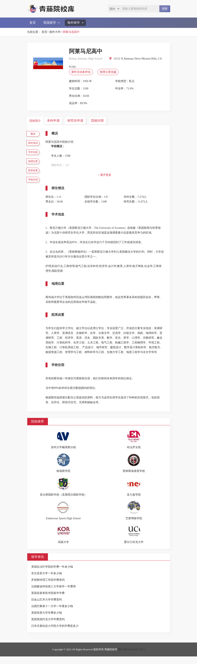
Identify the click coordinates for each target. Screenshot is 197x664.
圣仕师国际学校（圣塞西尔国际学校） (63, 502)
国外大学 (54, 31)
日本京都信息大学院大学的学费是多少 (55, 633)
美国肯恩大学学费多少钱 (46, 620)
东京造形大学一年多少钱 (46, 580)
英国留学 (51, 22)
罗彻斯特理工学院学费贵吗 (48, 587)
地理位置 (35, 169)
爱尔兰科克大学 (134, 549)
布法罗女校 (134, 454)
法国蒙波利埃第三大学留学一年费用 (53, 594)
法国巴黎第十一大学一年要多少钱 (52, 613)
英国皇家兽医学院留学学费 (48, 600)
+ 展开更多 (106, 174)
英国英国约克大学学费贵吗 (48, 626)
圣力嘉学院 (134, 502)
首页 (32, 22)
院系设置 (35, 180)
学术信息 (35, 157)
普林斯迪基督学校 (134, 478)
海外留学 (75, 22)
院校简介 (36, 120)
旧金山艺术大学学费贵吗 (46, 607)
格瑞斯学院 (63, 478)
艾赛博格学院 (133, 525)
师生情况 (35, 145)
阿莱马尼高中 (71, 31)
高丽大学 (63, 549)
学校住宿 (35, 192)
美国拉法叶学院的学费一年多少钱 (52, 574)
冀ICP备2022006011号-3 (131, 656)
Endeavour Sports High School (63, 525)
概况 (35, 134)
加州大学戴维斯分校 (63, 454)
